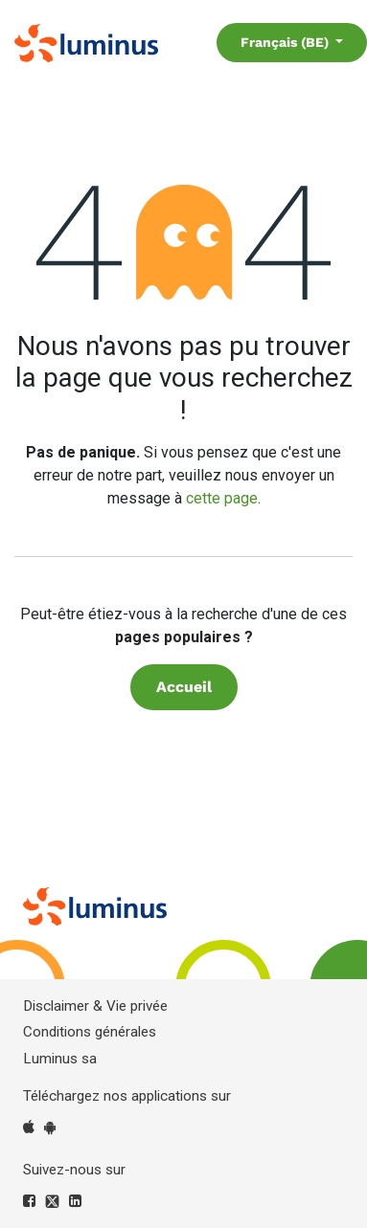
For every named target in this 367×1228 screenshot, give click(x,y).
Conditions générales (89, 1031)
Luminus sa (60, 1058)
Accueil (184, 687)
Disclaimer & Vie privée (95, 1006)
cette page (222, 498)
